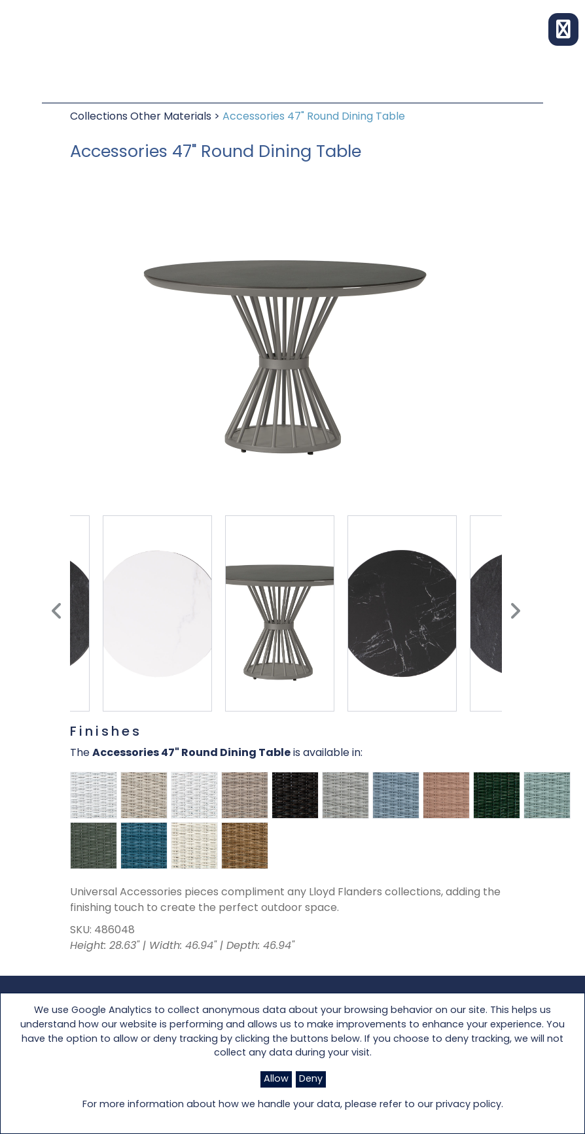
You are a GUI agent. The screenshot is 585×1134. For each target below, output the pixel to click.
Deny (311, 1079)
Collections (100, 117)
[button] (563, 29)
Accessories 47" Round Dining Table (313, 117)
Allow (276, 1079)
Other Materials (172, 117)
